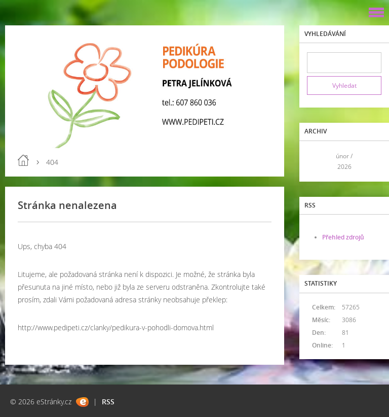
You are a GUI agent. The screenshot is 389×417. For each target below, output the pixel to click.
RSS (108, 401)
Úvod (23, 160)
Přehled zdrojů (343, 237)
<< (318, 161)
